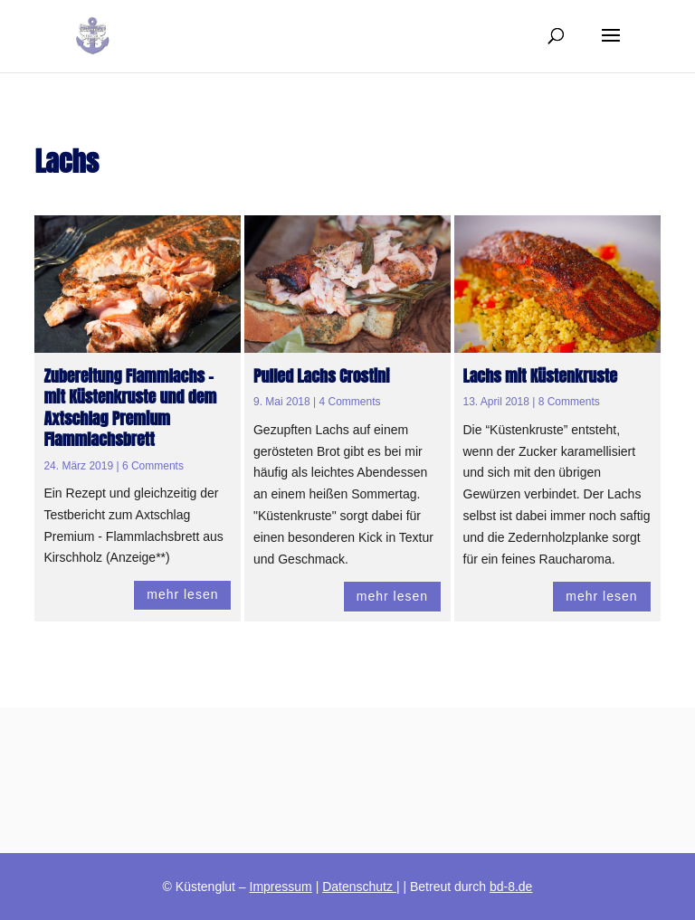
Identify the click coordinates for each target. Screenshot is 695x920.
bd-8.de (511, 886)
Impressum (281, 886)
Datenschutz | (360, 886)
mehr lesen (182, 594)
